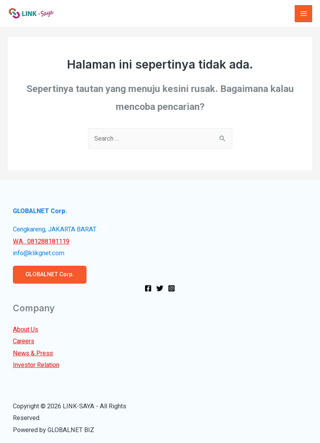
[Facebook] (148, 288)
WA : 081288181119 (41, 241)
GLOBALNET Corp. (49, 274)
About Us (25, 329)
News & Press (33, 353)
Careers (23, 341)
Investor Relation (36, 365)
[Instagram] (171, 288)
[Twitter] (159, 288)
